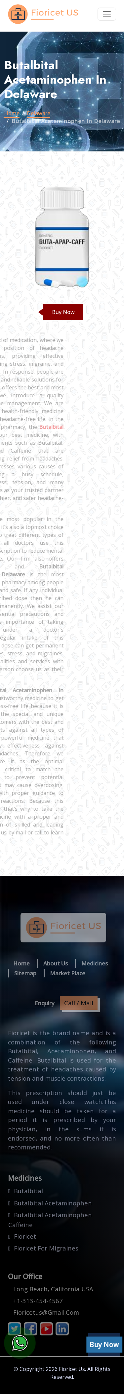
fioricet (25, 1236)
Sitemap (25, 973)
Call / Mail (78, 1003)
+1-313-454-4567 (38, 1301)
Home (12, 113)
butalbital (28, 1191)
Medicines (94, 963)
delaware (38, 113)
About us (55, 963)
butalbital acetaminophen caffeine (50, 1220)
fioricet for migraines (46, 1248)
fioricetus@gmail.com (46, 1312)
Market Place (67, 973)
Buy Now (63, 312)
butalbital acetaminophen (53, 1203)
